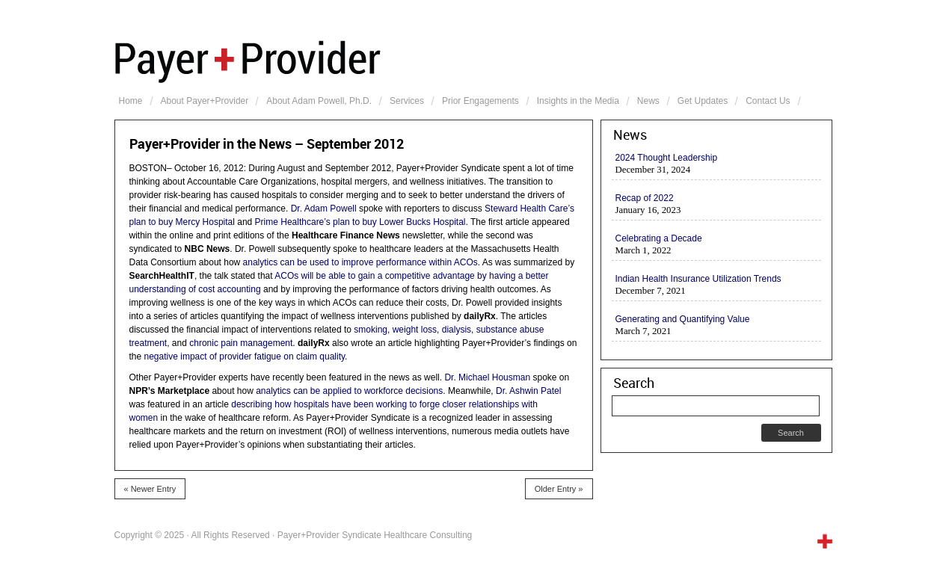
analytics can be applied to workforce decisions (349, 391)
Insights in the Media (578, 101)
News (648, 101)
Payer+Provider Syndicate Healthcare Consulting (473, 60)
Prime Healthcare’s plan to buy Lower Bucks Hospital (360, 222)
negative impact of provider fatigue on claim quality (244, 356)
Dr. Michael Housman (487, 377)
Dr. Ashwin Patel (528, 391)
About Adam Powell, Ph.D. (319, 101)
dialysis (456, 329)
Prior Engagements (480, 101)
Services (407, 101)
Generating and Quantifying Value (682, 319)
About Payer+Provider (205, 101)
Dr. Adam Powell (324, 208)
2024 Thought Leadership (666, 157)
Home (131, 101)
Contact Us (768, 101)
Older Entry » (559, 488)
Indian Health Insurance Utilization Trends (698, 279)
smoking (370, 329)
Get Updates (703, 101)
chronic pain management (240, 343)
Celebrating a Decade (658, 238)
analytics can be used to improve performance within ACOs (360, 262)
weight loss (415, 329)
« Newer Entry (150, 488)
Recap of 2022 (644, 198)
